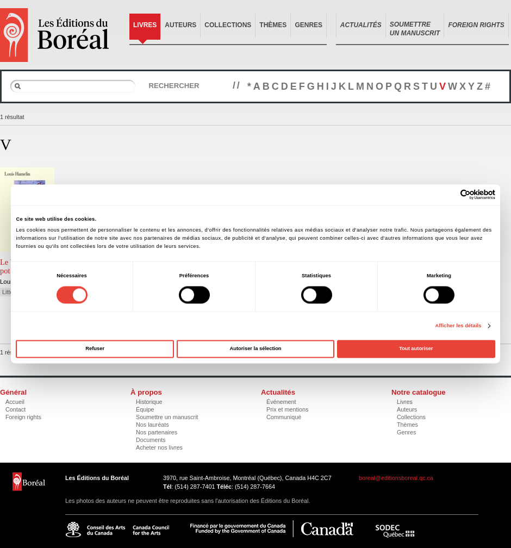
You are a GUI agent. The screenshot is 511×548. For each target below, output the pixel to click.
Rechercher (173, 86)
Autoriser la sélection (255, 349)
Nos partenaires (156, 432)
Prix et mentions (287, 409)
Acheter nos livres (159, 447)
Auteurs (180, 25)
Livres (145, 25)
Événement (281, 401)
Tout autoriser (416, 349)
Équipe (145, 409)
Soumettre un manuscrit (167, 417)
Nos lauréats (152, 424)
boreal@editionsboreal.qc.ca (396, 478)
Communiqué (283, 417)
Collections (227, 25)
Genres (308, 25)
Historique (149, 401)
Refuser (94, 349)
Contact (15, 409)
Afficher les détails (458, 325)
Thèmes (272, 25)
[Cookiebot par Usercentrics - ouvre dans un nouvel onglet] (447, 195)
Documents (151, 440)
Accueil (14, 401)
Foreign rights (23, 417)
